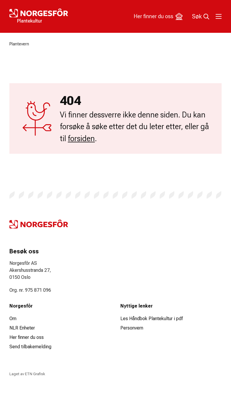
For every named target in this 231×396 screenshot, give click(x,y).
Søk (200, 16)
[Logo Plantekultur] (62, 16)
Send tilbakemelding (30, 346)
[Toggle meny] (218, 16)
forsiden (81, 138)
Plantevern (19, 44)
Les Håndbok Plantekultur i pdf (151, 318)
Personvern (131, 328)
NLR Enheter (22, 328)
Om (12, 318)
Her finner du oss (158, 16)
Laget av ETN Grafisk (27, 374)
